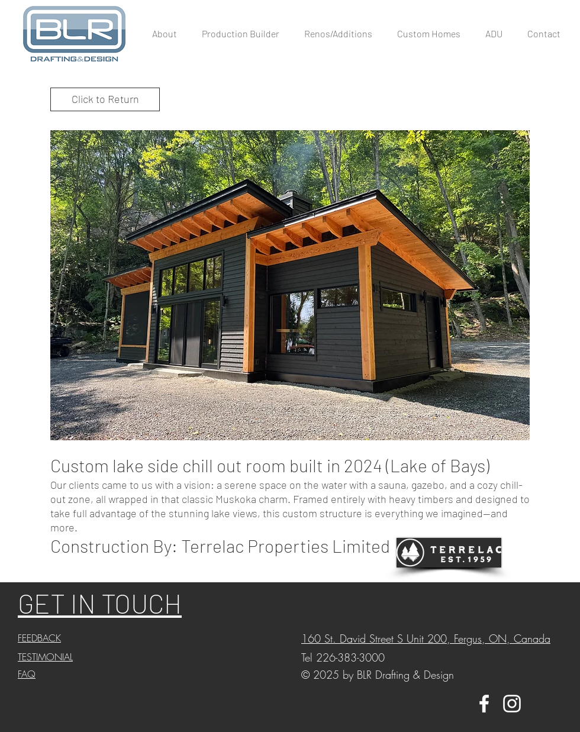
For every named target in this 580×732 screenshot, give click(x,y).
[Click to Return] (105, 99)
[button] (290, 285)
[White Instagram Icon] (512, 703)
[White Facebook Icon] (484, 703)
